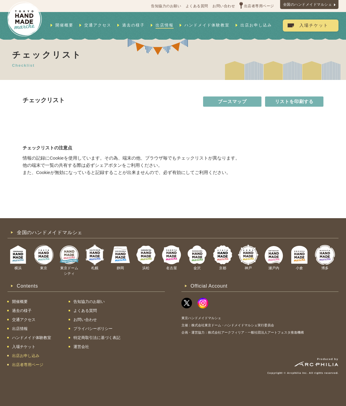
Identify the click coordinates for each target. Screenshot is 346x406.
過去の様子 (133, 25)
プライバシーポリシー (93, 328)
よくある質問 (197, 6)
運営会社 (81, 346)
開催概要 (64, 25)
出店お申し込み (256, 25)
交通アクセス (97, 25)
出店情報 (165, 25)
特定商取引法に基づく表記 (96, 337)
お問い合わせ (223, 6)
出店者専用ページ (259, 6)
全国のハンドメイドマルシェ (307, 4)
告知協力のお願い (166, 6)
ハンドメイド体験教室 (207, 25)
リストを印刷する (294, 101)
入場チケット (313, 25)
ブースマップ (232, 101)
